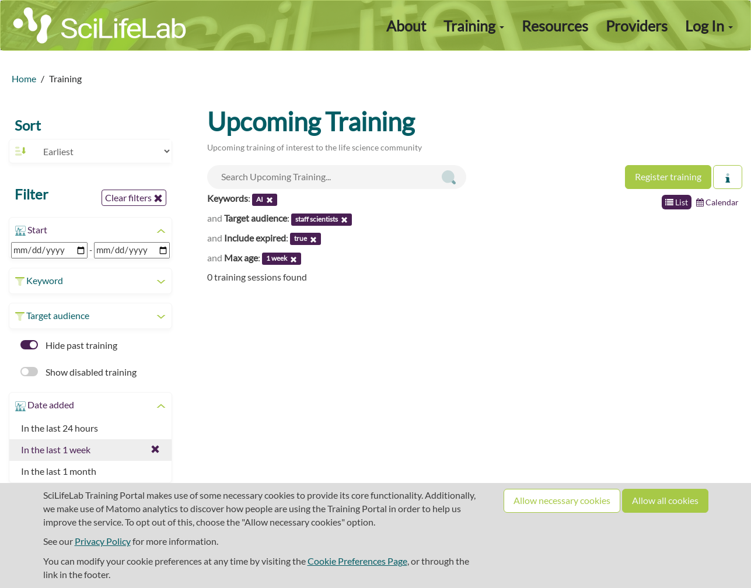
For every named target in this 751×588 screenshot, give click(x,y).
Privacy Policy (103, 541)
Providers (637, 25)
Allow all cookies (665, 500)
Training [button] (473, 25)
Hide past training (68, 345)
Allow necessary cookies (562, 500)
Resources (555, 25)
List (676, 202)
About (406, 25)
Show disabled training (78, 371)
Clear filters (134, 198)
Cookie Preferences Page (357, 560)
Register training (668, 176)
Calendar (717, 202)
